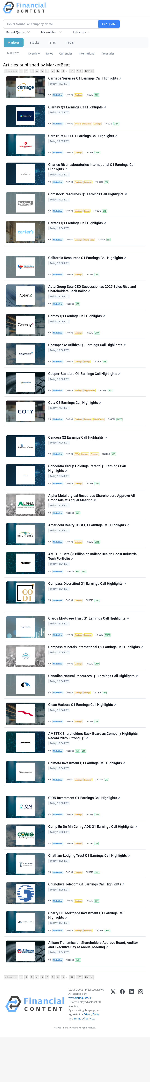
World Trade (91, 246)
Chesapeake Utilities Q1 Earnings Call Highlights (87, 358)
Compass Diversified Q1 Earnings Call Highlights (87, 608)
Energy (89, 216)
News (49, 53)
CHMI (109, 972)
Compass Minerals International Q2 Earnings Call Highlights (86, 677)
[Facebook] (122, 1049)
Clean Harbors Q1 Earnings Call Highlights (83, 736)
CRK (107, 216)
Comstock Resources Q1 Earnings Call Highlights (88, 200)
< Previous (11, 71)
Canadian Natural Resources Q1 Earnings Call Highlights (93, 706)
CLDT (99, 911)
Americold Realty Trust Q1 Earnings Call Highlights (89, 547)
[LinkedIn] (131, 1049)
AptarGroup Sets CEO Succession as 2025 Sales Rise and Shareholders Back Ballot (92, 299)
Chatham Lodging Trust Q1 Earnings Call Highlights (90, 895)
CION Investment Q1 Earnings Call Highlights (85, 834)
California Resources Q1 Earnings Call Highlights (88, 267)
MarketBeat (58, 95)
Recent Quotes (15, 32)
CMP (99, 693)
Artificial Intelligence (84, 125)
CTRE (99, 155)
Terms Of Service (84, 1063)
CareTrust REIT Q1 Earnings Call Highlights (83, 139)
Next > (88, 71)
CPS (112, 404)
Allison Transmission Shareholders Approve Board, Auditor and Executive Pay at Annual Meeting (93, 988)
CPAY (99, 344)
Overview (34, 53)
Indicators (79, 32)
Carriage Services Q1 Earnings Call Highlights (85, 79)
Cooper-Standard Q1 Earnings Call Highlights (85, 388)
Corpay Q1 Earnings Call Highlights (77, 328)
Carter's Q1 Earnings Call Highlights (77, 230)
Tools (70, 42)
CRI (111, 246)
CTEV (119, 125)
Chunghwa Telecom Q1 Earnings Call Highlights (87, 924)
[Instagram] (141, 1049)
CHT (98, 941)
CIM (109, 814)
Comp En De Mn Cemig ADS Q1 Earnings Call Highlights (93, 864)
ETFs (52, 42)
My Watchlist (49, 32)
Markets (14, 42)
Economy (90, 186)
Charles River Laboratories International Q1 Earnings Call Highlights (92, 171)
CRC (98, 284)
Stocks (34, 42)
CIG (98, 881)
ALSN (79, 1003)
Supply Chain (91, 404)
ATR (78, 314)
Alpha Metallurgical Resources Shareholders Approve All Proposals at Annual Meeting (92, 518)
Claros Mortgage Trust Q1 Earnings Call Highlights (89, 645)
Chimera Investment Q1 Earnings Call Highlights (87, 797)
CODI (99, 625)
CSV (98, 95)
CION (99, 851)
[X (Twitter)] (113, 1049)
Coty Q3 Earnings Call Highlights (75, 418)
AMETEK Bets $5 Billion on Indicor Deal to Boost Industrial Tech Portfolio (93, 579)
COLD (99, 564)
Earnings (79, 95)
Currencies (66, 53)
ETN (85, 595)
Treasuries (108, 53)
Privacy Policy (92, 1059)
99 (72, 71)
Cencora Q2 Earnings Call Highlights (78, 455)
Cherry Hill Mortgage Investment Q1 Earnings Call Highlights (87, 957)
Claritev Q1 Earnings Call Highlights (77, 109)
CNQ (107, 723)
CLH (98, 753)
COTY (122, 435)
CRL (109, 186)
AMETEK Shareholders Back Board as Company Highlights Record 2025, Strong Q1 (93, 768)
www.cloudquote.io (79, 1043)
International (87, 53)
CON (99, 503)
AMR (79, 534)
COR (116, 472)
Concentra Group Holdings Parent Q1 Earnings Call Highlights (87, 487)
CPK (107, 375)
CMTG (110, 662)
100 (79, 71)
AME (79, 595)
